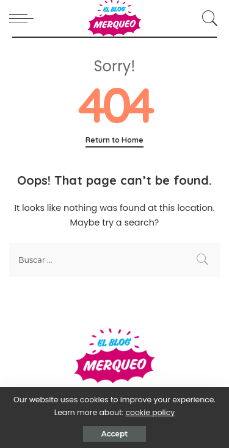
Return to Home (114, 139)
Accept (114, 433)
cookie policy (150, 412)
